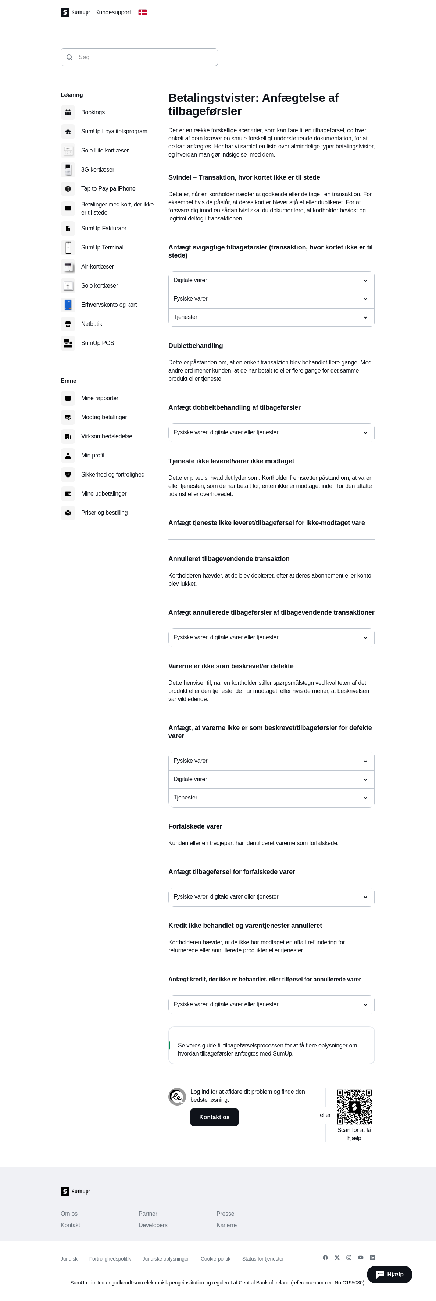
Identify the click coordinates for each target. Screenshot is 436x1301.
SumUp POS (97, 343)
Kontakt (70, 1225)
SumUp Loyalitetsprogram (114, 131)
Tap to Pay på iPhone (108, 189)
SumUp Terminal (102, 247)
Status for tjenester (263, 1259)
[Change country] (142, 12)
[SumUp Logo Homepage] (78, 12)
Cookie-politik (215, 1259)
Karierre (227, 1225)
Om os (69, 1214)
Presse (225, 1214)
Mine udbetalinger (103, 493)
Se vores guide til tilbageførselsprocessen (230, 1045)
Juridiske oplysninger (166, 1259)
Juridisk (69, 1259)
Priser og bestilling (104, 513)
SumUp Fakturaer (103, 228)
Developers (153, 1225)
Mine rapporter (99, 398)
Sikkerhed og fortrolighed (112, 474)
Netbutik (91, 324)
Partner (148, 1214)
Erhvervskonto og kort (109, 305)
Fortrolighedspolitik (110, 1259)
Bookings (93, 112)
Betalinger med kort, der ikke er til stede (117, 208)
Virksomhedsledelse (106, 436)
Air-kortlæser (97, 266)
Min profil (92, 455)
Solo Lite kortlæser (105, 150)
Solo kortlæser (99, 286)
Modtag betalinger (104, 417)
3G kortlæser (97, 169)
